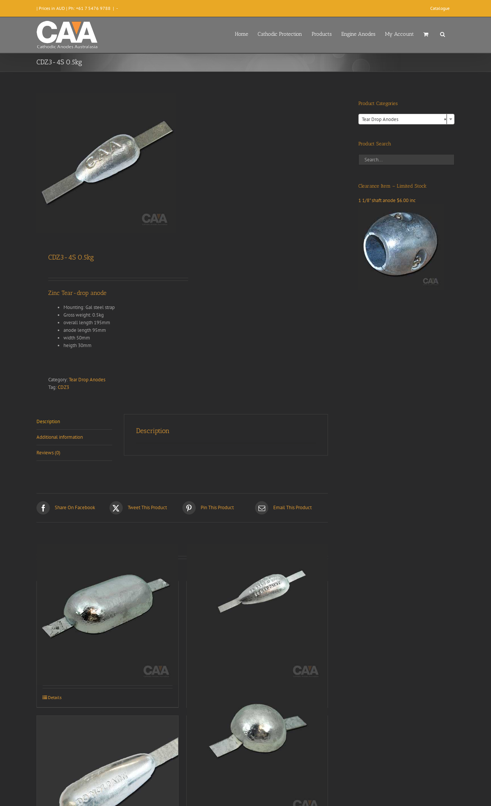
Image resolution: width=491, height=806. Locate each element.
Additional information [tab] (59, 437)
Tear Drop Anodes (87, 379)
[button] (442, 33)
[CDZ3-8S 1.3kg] (257, 749)
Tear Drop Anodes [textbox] (404, 119)
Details (55, 697)
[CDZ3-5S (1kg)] (257, 614)
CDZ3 (63, 387)
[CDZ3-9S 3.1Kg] (107, 614)
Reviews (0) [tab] (48, 452)
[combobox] (406, 119)
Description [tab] (48, 421)
